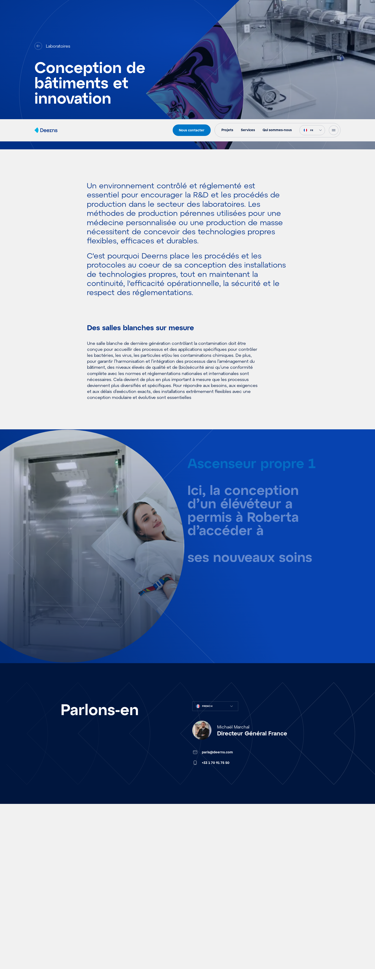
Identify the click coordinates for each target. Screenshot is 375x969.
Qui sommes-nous (206, 891)
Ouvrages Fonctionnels (135, 891)
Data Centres (125, 948)
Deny (309, 949)
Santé (117, 905)
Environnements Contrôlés (138, 934)
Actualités (45, 920)
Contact (272, 876)
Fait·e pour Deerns (207, 920)
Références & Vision (55, 934)
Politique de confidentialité (310, 960)
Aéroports (121, 876)
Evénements (47, 905)
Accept (270, 949)
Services (196, 876)
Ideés (40, 891)
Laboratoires (124, 920)
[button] (365, 912)
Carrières (197, 905)
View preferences (349, 949)
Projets (41, 876)
